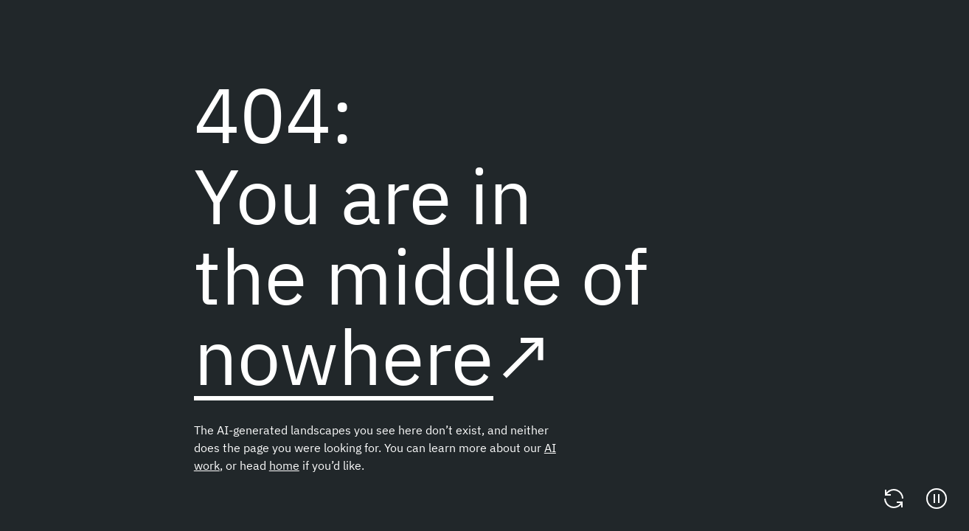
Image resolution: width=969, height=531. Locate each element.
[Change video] (893, 498)
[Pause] (936, 498)
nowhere (343, 356)
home (284, 465)
